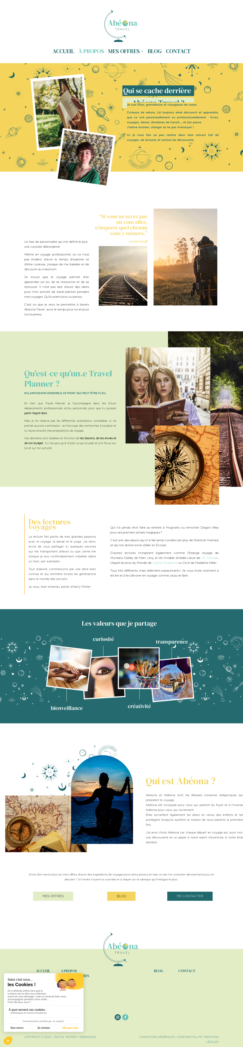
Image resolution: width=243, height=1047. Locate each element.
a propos (69, 970)
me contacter (190, 896)
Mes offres (124, 51)
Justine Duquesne (165, 563)
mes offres (53, 896)
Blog (155, 51)
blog (121, 896)
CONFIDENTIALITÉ (189, 1037)
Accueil (63, 51)
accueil (43, 970)
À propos (91, 51)
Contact (178, 51)
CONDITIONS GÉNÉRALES (156, 1037)
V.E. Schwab (209, 558)
